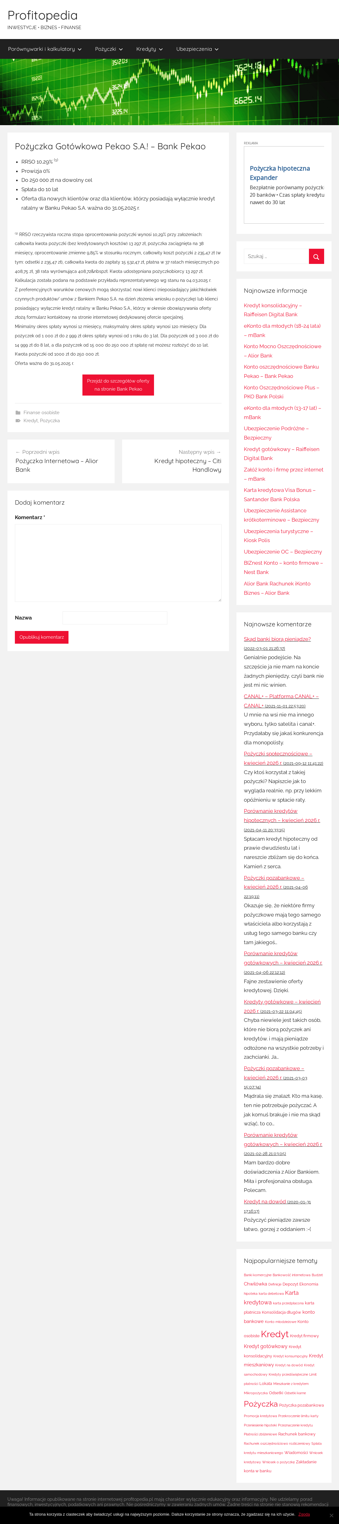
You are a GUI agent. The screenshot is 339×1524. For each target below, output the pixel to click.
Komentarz (30, 517)
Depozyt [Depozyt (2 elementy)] (290, 1284)
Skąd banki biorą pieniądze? (277, 639)
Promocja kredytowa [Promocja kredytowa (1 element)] (260, 1416)
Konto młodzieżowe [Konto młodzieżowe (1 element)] (280, 1322)
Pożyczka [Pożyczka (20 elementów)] (261, 1403)
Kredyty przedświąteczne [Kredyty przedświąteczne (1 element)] (288, 1374)
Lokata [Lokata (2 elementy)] (265, 1383)
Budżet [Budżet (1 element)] (317, 1275)
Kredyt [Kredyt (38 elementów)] (275, 1334)
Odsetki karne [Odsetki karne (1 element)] (295, 1393)
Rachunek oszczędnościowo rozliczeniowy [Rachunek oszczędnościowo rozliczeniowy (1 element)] (277, 1443)
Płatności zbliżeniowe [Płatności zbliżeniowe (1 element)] (260, 1434)
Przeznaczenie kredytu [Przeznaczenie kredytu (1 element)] (295, 1425)
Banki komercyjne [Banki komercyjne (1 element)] (257, 1275)
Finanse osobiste (41, 412)
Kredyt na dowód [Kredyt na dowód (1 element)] (289, 1365)
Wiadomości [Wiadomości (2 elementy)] (296, 1452)
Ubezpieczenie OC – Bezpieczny (283, 552)
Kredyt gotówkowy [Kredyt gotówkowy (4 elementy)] (266, 1346)
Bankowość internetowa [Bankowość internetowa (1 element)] (291, 1275)
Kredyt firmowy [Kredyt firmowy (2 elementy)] (304, 1336)
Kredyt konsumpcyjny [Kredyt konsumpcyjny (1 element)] (290, 1356)
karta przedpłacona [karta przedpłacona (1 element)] (288, 1303)
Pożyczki (109, 49)
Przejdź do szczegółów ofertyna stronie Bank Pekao (118, 385)
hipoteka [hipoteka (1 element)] (251, 1293)
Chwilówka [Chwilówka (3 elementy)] (255, 1284)
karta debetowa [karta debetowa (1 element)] (271, 1293)
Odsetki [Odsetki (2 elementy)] (276, 1392)
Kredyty (149, 49)
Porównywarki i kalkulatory (45, 49)
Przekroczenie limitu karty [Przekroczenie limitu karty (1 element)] (298, 1416)
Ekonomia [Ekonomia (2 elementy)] (308, 1284)
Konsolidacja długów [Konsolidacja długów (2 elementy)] (281, 1312)
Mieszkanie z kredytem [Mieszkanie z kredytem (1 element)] (291, 1384)
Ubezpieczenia (197, 49)
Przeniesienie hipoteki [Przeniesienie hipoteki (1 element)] (260, 1425)
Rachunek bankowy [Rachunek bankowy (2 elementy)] (296, 1434)
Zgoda (304, 1514)
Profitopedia (42, 15)
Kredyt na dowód (265, 1201)
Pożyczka (50, 420)
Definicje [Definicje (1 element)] (274, 1284)
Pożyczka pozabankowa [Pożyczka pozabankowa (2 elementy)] (301, 1405)
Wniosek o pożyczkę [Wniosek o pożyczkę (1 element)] (278, 1462)
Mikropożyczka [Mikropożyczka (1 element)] (256, 1393)
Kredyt (31, 420)
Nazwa (23, 618)
